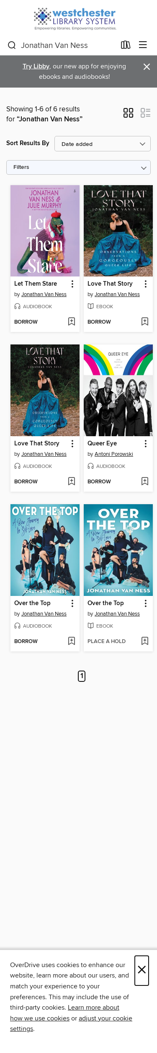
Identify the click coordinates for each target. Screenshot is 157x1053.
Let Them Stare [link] (35, 284)
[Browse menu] (143, 45)
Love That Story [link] (110, 284)
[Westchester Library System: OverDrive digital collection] (78, 17)
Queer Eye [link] (102, 443)
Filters (21, 167)
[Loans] (126, 47)
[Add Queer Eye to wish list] (144, 482)
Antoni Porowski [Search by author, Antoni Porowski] (114, 454)
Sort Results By (27, 143)
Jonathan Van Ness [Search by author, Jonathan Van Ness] (44, 294)
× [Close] (141, 970)
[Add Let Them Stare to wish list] (71, 322)
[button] (128, 115)
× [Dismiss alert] (146, 67)
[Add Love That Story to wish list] (144, 322)
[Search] (12, 45)
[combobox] (62, 45)
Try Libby (36, 66)
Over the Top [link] (32, 603)
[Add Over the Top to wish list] (71, 641)
